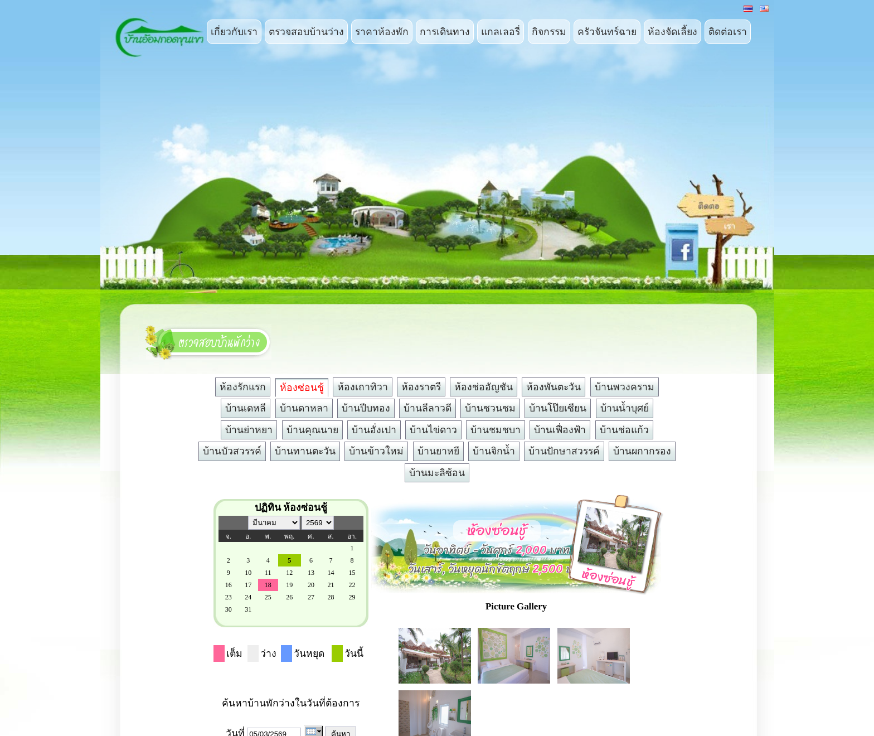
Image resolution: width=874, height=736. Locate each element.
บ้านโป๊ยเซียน (557, 408)
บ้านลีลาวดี (427, 408)
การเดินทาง (445, 31)
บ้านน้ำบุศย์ (624, 408)
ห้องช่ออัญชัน (483, 387)
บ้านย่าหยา (249, 429)
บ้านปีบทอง (366, 408)
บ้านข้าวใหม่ (376, 451)
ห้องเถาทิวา (362, 387)
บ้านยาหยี (438, 451)
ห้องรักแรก (243, 387)
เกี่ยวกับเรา (234, 31)
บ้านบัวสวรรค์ (232, 451)
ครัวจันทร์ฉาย (607, 31)
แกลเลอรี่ (500, 31)
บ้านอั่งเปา (374, 429)
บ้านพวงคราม (624, 387)
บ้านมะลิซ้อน (437, 472)
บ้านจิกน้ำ (494, 451)
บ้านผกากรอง (642, 451)
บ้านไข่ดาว (433, 429)
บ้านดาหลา (304, 408)
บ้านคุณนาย (312, 429)
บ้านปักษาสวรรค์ (564, 451)
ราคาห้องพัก (382, 31)
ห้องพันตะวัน (553, 387)
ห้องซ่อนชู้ (302, 387)
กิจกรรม (549, 31)
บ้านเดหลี (245, 408)
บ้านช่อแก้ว (624, 429)
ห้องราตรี (421, 387)
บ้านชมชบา (495, 429)
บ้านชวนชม (490, 408)
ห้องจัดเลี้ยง (672, 31)
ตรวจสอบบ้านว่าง (306, 31)
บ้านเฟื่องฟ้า (560, 429)
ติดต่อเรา (727, 31)
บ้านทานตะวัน (305, 451)
